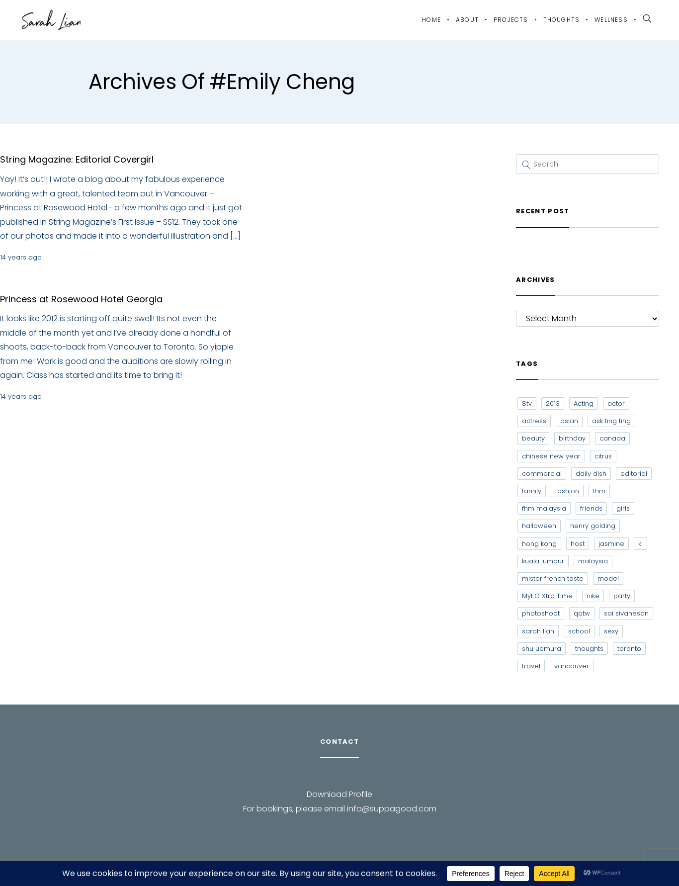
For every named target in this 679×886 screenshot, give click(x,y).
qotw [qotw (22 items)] (582, 613)
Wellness (611, 19)
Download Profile (339, 794)
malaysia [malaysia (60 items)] (593, 561)
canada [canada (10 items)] (612, 438)
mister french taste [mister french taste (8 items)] (553, 578)
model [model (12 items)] (608, 578)
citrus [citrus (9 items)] (603, 456)
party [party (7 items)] (621, 596)
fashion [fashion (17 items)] (567, 491)
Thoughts (561, 19)
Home (431, 19)
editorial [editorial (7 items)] (633, 473)
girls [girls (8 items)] (623, 508)
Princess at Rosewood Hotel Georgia (81, 299)
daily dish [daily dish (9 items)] (591, 473)
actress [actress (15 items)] (534, 421)
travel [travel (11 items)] (531, 666)
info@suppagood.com (391, 808)
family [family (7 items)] (531, 491)
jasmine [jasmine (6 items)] (611, 543)
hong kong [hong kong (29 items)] (539, 543)
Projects (511, 19)
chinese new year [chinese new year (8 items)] (551, 456)
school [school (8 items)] (579, 631)
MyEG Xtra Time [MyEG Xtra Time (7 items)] (547, 596)
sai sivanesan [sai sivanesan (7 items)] (626, 613)
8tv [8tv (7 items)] (527, 403)
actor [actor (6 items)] (616, 403)
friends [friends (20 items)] (591, 508)
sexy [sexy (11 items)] (611, 631)
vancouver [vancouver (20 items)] (571, 666)
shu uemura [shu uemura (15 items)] (541, 648)
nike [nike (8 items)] (593, 596)
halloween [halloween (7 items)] (539, 526)
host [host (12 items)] (578, 543)
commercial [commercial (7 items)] (542, 473)
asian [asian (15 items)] (569, 421)
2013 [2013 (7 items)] (553, 403)
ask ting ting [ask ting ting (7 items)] (611, 421)
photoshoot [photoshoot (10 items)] (541, 613)
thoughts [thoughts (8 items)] (589, 648)
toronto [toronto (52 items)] (629, 648)
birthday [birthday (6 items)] (572, 438)
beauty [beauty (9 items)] (533, 438)
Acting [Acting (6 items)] (584, 403)
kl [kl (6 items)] (640, 543)
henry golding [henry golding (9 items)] (592, 526)
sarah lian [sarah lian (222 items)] (538, 631)
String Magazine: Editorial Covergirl (77, 159)
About (467, 19)
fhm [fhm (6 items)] (599, 491)
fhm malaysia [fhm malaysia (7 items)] (544, 508)
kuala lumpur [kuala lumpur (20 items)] (543, 561)
